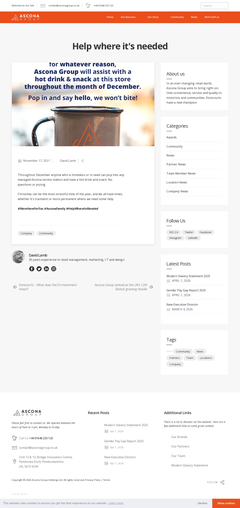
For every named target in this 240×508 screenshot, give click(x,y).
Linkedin (193, 238)
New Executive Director (182, 305)
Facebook (205, 232)
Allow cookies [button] (226, 503)
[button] (130, 17)
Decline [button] (202, 503)
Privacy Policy (93, 480)
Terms (106, 480)
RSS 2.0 (173, 232)
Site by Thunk (19, 494)
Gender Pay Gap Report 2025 (186, 290)
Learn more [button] (116, 503)
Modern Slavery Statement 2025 (188, 276)
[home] (28, 17)
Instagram (175, 238)
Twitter (189, 232)
